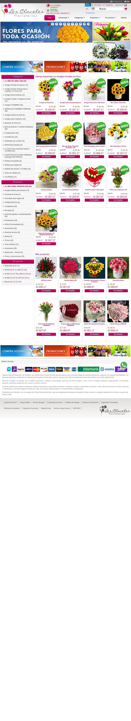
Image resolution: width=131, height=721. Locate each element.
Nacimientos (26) (11, 228)
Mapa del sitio (46, 408)
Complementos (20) (12, 133)
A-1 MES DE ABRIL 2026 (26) (15, 81)
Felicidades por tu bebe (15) (14, 141)
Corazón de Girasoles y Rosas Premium (94, 281)
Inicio (50, 18)
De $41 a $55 (18, 274)
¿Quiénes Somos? (10, 402)
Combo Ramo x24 (70, 280)
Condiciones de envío (54, 402)
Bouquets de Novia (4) (12, 123)
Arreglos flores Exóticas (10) (15, 95)
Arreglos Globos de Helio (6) (15, 115)
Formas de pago (38, 402)
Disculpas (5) (9, 210)
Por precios (110, 18)
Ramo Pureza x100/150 (118, 324)
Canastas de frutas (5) (12, 194)
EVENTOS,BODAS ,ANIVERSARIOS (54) (18, 215)
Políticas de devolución (90, 402)
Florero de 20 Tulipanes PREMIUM (46, 324)
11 (89, 24)
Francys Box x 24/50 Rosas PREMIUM (70, 324)
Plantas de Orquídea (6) (13, 161)
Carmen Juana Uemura (62, 408)
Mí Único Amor (46, 280)
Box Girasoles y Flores (118, 146)
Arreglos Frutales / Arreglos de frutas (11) (18, 100)
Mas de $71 (13, 282)
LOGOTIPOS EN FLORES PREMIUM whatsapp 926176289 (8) (18, 156)
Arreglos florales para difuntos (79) (17, 190)
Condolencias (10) (11, 137)
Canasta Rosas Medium (70, 190)
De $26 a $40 (16, 270)
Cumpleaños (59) (11, 206)
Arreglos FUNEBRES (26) (14, 105)
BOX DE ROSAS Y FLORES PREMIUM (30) (19, 128)
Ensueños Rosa (118, 280)
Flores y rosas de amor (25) (14, 256)
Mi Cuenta (97, 5)
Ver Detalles (46, 113)
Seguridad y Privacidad (109, 402)
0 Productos (90, 13)
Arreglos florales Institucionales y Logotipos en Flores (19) (16, 90)
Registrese (109, 5)
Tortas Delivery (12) (11, 244)
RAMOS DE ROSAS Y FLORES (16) (18, 169)
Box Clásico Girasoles (118, 102)
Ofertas (124, 18)
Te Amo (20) (9, 240)
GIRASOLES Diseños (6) (13, 145)
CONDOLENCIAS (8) (12, 202)
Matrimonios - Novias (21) (14, 252)
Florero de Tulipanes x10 (118, 190)
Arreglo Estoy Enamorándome (70, 102)
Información (63, 18)
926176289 (54, 11)
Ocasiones (95, 18)
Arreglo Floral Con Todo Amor (94, 102)
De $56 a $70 (17, 278)
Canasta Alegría (46, 190)
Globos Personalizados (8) (14, 224)
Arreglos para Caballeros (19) (15, 119)
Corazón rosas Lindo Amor (94, 190)
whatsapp (53, 9)
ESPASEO (76, 408)
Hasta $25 (12, 266)
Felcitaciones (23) (11, 220)
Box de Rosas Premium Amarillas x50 (70, 146)
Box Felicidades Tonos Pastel (94, 146)
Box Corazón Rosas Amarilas (46, 146)
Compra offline (25, 402)
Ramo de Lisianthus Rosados (94, 324)
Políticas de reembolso (12, 408)
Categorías (79, 18)
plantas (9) (8, 236)
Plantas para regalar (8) (13, 165)
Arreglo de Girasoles (46, 102)
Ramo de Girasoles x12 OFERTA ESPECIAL (46, 234)
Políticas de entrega (72, 402)
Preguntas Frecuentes (30, 408)
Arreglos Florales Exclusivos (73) (16, 85)
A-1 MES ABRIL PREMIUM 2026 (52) (18, 186)
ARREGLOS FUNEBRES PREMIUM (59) (18, 110)
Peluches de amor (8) (12, 232)
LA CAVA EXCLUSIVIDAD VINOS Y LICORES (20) (17, 150)
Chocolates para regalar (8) (14, 198)
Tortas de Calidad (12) (12, 173)
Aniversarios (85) (11, 248)
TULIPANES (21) (11, 177)
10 (85, 24)
